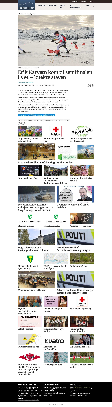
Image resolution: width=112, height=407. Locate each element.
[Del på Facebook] (88, 85)
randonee (59, 120)
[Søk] (93, 6)
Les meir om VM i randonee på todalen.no (36, 115)
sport (20, 120)
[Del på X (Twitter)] (91, 85)
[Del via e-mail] (93, 85)
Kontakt (91, 1)
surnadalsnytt (49, 120)
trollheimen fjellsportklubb (33, 120)
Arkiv (88, 5)
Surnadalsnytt (52, 5)
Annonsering (84, 1)
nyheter (66, 120)
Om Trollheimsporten (75, 6)
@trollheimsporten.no (83, 387)
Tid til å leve (61, 6)
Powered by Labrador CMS (56, 405)
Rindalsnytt (41, 5)
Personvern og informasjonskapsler (28, 400)
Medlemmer (75, 1)
